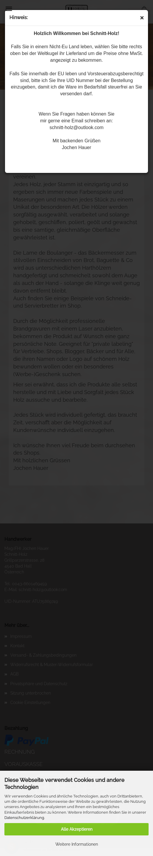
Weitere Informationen (76, 844)
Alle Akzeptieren (76, 829)
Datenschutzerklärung (24, 817)
